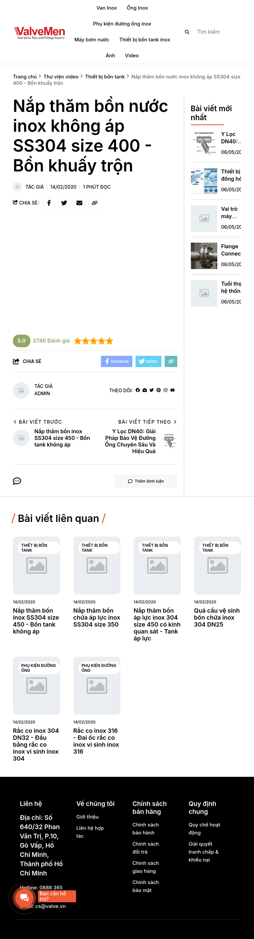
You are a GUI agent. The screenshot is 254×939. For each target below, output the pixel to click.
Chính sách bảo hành (145, 829)
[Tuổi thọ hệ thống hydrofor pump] (204, 293)
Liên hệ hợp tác (90, 832)
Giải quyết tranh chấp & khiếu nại (204, 852)
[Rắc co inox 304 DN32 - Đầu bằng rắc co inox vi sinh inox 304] (36, 686)
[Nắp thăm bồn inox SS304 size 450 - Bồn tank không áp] (36, 565)
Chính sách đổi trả (145, 848)
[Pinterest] (158, 390)
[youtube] (172, 390)
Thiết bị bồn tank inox (144, 39)
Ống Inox (137, 8)
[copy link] (94, 203)
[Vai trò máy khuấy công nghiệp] (204, 218)
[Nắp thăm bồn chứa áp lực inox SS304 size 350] (97, 565)
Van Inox (107, 8)
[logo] (39, 31)
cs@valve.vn (50, 906)
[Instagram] (165, 390)
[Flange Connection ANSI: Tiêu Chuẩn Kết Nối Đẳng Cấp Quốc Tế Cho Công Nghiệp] (204, 256)
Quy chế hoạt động (204, 829)
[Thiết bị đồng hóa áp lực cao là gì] (204, 181)
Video (132, 55)
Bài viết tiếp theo (147, 422)
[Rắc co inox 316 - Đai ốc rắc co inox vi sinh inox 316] (97, 686)
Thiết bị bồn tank (34, 548)
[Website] (145, 390)
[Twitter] (151, 390)
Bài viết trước (37, 422)
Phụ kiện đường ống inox (122, 24)
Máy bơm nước (91, 39)
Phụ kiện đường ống (38, 668)
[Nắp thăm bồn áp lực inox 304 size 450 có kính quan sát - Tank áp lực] (157, 565)
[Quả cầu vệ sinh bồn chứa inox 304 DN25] (217, 565)
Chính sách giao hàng (145, 867)
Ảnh (110, 55)
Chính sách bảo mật (145, 886)
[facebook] (138, 390)
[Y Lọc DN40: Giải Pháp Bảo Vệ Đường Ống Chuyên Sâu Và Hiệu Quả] (204, 143)
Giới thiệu (87, 817)
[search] (207, 31)
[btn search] (187, 31)
